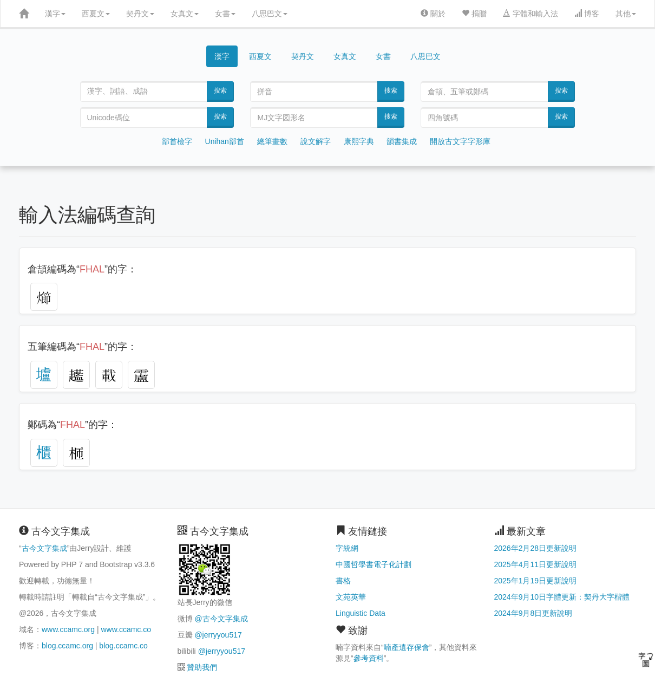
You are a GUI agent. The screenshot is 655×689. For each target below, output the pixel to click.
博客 (586, 13)
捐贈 (474, 13)
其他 (625, 13)
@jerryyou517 (217, 634)
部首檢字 (177, 141)
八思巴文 (269, 13)
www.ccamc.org (68, 629)
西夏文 (96, 13)
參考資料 (368, 658)
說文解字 (315, 141)
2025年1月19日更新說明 (535, 580)
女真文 (185, 13)
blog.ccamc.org (67, 645)
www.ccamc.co (126, 629)
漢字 (55, 13)
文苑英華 (351, 597)
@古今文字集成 (220, 618)
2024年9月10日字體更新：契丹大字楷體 (562, 597)
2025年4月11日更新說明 (535, 564)
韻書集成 (402, 141)
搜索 (220, 90)
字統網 (347, 548)
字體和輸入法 (530, 13)
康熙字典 (359, 141)
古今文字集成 (44, 548)
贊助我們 (202, 667)
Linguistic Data (360, 613)
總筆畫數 (272, 141)
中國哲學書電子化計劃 (373, 564)
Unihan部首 (224, 141)
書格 (343, 580)
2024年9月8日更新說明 (533, 613)
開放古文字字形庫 (460, 141)
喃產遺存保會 (406, 647)
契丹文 (140, 13)
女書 (225, 13)
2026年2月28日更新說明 (535, 548)
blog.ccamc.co (123, 645)
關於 (433, 13)
